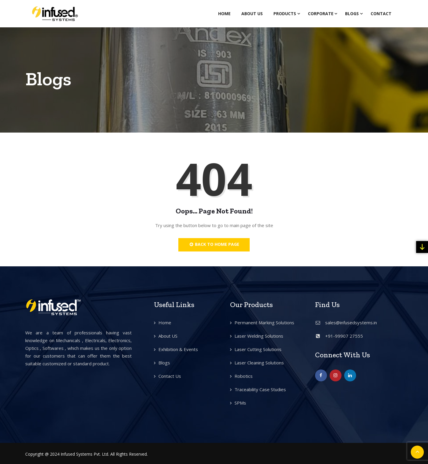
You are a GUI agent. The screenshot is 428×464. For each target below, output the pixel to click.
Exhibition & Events (178, 349)
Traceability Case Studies (260, 389)
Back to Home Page (214, 244)
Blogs (352, 13)
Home (224, 13)
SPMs (240, 403)
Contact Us (169, 376)
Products (284, 13)
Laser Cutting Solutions (258, 349)
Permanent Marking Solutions (264, 322)
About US (167, 336)
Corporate (320, 13)
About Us (252, 13)
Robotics (244, 376)
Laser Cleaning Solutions (259, 363)
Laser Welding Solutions (259, 336)
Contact (381, 13)
